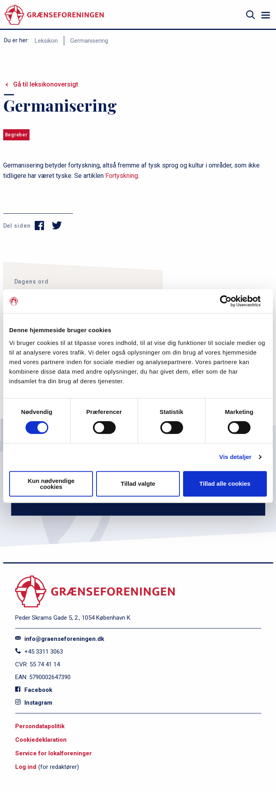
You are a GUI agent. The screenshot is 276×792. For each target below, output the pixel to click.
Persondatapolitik (40, 726)
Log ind (25, 766)
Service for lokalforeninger (53, 753)
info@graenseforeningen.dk (59, 638)
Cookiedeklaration (41, 739)
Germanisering (89, 40)
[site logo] (54, 15)
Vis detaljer (235, 456)
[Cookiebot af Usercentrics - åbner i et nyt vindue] (232, 301)
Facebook (33, 689)
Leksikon (46, 40)
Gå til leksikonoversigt (45, 84)
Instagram (33, 702)
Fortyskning (121, 175)
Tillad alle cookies (224, 483)
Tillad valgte (138, 483)
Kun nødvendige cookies (51, 483)
